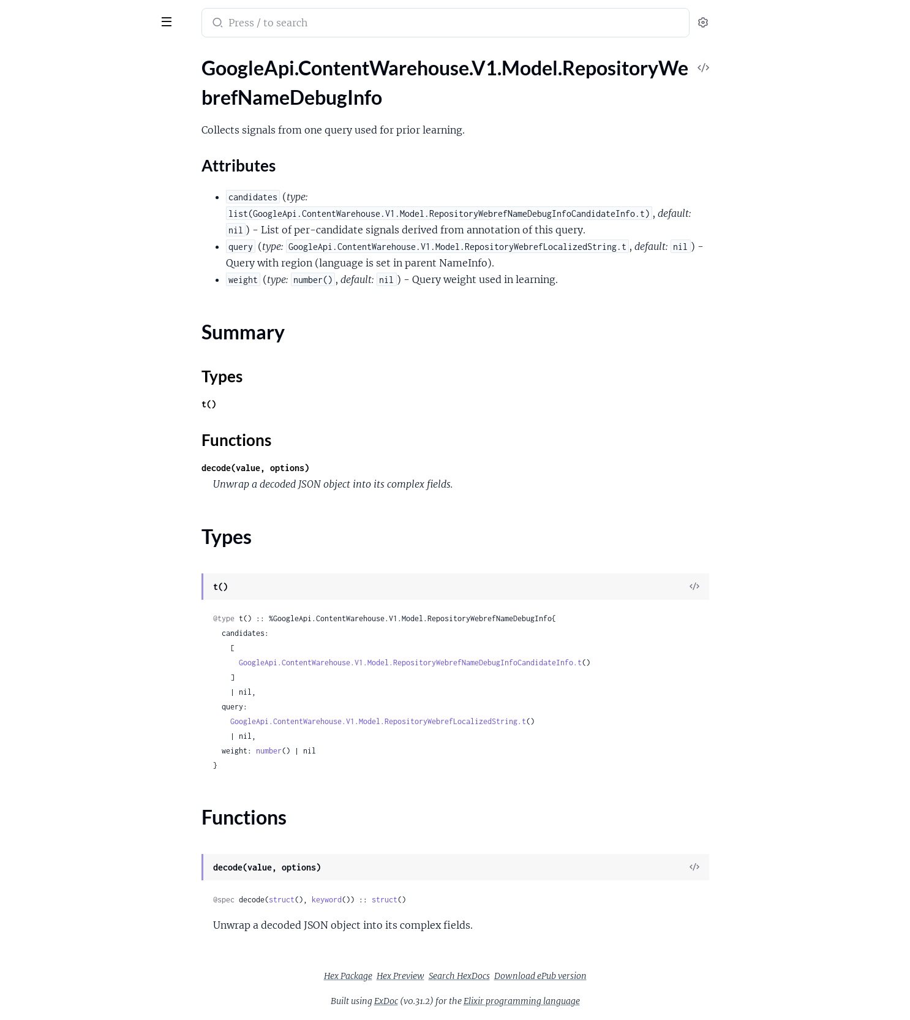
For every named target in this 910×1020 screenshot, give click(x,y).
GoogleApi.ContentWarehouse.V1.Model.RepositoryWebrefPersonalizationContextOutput (87, 325)
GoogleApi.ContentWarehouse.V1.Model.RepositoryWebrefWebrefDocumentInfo (87, 953)
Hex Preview (492, 975)
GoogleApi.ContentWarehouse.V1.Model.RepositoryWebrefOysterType (87, 275)
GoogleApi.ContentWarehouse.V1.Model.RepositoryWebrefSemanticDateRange (87, 705)
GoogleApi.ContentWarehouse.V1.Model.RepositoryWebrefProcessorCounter (87, 474)
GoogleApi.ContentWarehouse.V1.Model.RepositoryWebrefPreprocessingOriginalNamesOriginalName (87, 424)
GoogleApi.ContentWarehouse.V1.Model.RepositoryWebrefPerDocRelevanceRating (87, 292)
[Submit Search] (308, 23)
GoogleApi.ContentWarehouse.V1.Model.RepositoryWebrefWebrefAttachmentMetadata (87, 937)
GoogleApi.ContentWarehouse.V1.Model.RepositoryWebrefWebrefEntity (87, 986)
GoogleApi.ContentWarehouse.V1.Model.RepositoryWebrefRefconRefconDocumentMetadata (87, 623)
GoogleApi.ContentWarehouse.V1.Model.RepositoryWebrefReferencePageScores (87, 656)
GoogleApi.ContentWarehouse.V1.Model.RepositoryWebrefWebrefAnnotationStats (87, 920)
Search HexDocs (551, 976)
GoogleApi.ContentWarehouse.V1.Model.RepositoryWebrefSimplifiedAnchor (87, 722)
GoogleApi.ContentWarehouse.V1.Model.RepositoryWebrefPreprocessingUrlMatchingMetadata (87, 441)
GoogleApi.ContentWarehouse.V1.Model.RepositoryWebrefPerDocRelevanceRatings (87, 308)
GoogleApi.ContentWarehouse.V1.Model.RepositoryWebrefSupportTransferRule (87, 804)
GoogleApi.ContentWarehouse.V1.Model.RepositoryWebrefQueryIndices (87, 523)
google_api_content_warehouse (93, 14)
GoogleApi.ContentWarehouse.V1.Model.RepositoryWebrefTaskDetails (87, 838)
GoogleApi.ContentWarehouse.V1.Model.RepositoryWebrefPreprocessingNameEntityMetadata (87, 358)
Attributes (51, 122)
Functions (41, 170)
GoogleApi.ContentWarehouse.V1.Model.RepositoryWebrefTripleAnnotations (87, 871)
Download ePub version (632, 975)
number (361, 750)
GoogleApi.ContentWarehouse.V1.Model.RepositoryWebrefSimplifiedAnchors (87, 738)
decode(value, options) (347, 468)
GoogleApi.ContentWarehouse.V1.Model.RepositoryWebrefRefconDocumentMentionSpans (87, 573)
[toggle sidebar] (168, 20)
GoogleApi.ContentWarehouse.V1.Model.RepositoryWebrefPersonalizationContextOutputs (87, 341)
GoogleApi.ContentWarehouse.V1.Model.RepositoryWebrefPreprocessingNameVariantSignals (87, 391)
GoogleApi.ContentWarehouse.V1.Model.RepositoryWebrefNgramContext (87, 242)
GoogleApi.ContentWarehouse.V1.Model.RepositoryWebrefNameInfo (87, 209)
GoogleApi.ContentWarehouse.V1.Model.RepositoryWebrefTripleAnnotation (87, 854)
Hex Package (440, 975)
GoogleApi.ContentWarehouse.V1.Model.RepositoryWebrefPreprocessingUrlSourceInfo (87, 457)
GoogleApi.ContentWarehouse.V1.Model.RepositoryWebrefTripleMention (87, 887)
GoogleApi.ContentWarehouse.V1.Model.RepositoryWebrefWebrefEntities (87, 970)
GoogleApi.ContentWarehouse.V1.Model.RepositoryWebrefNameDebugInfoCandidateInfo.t (502, 662)
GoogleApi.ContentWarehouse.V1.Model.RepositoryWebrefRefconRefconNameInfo (87, 639)
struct (373, 899)
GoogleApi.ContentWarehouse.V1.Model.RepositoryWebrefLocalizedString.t (470, 721)
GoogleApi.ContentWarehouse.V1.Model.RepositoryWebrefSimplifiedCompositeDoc (87, 755)
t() (300, 404)
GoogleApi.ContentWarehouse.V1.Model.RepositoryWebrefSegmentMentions (87, 689)
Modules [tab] (69, 57)
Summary (40, 141)
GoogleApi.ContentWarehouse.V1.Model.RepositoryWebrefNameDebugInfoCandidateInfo (87, 192)
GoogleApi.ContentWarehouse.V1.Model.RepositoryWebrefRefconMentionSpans (87, 589)
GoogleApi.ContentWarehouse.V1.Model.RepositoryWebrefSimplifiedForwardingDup (87, 771)
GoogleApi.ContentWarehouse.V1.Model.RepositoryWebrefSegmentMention (87, 672)
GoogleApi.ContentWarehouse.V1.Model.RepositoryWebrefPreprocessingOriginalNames (87, 408)
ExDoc (478, 1001)
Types (32, 156)
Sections (38, 103)
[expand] (172, 82)
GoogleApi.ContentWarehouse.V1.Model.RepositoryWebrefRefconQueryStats (87, 606)
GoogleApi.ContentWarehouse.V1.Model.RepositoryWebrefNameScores (87, 226)
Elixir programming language (613, 1001)
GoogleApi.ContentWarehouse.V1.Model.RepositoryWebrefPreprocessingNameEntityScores (87, 374)
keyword (419, 899)
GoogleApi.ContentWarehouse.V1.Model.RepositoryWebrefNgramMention (87, 259)
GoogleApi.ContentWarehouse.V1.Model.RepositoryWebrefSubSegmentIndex (87, 788)
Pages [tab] (22, 57)
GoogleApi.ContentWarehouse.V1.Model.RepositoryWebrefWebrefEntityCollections (87, 1003)
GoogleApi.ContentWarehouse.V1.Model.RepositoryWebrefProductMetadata (87, 507)
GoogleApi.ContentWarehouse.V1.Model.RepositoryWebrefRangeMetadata (87, 556)
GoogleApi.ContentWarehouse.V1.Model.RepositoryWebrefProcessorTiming (87, 490)
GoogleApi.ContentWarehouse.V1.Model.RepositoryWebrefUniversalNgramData (87, 904)
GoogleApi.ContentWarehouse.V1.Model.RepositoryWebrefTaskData (87, 821)
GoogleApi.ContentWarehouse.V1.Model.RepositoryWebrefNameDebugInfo (87, 82)
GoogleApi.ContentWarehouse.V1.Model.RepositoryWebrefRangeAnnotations (87, 540)
